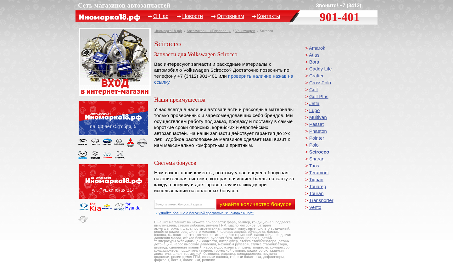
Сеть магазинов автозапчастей (124, 5)
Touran (316, 193)
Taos (314, 165)
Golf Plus (318, 96)
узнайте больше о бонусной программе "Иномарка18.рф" (206, 213)
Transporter (321, 200)
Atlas (314, 55)
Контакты (268, 16)
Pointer (316, 138)
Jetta (314, 103)
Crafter (316, 75)
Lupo (314, 110)
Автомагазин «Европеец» (209, 31)
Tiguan (316, 179)
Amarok (317, 48)
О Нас (160, 16)
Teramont (319, 172)
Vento (315, 207)
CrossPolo (320, 82)
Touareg (317, 186)
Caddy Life (320, 68)
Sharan (316, 158)
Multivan (318, 117)
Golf (313, 89)
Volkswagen (245, 31)
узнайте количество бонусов (256, 204)
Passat (316, 124)
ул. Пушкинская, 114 (113, 181)
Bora (314, 61)
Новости (192, 16)
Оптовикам (230, 16)
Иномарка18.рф (168, 31)
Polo (314, 145)
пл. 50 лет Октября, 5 (113, 118)
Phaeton (318, 131)
